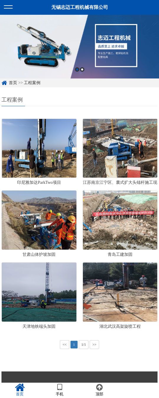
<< (65, 345)
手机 (60, 390)
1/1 (83, 345)
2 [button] (82, 69)
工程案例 (32, 83)
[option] (79, 46)
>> (94, 345)
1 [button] (77, 69)
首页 (13, 83)
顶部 (99, 390)
